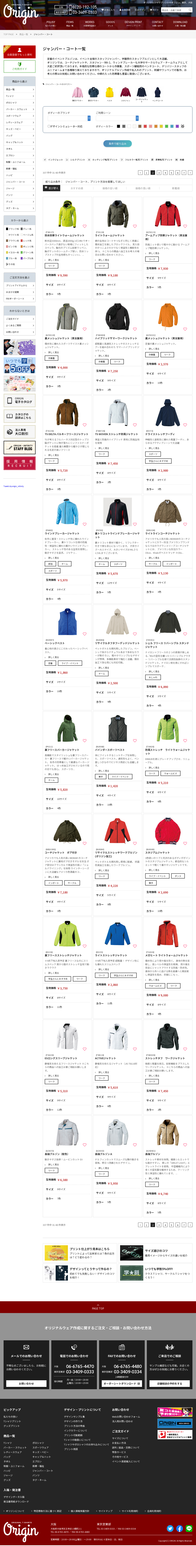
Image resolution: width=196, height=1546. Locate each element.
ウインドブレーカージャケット (67, 532)
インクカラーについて (75, 1430)
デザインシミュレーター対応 (65, 126)
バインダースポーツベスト (117, 748)
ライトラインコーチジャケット (167, 532)
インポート (171, 563)
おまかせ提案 (12, 291)
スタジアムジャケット (167, 851)
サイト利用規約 (130, 1511)
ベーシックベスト (67, 642)
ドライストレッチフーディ (167, 433)
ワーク (51, 265)
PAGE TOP (98, 1308)
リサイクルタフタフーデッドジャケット (117, 642)
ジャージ (10, 188)
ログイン (141, 9)
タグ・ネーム (12, 208)
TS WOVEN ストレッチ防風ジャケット (117, 433)
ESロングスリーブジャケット (67, 1057)
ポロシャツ (11, 102)
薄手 (101, 776)
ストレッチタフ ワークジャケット (167, 1057)
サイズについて (120, 1438)
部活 (50, 563)
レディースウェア (14, 122)
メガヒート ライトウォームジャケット (167, 954)
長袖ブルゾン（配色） (67, 1152)
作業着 (51, 358)
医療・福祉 (11, 168)
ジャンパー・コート (15, 181)
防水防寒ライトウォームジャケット (67, 234)
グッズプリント (12, 1426)
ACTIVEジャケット (117, 1057)
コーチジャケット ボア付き (67, 851)
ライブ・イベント (70, 663)
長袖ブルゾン (167, 1152)
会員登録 (126, 9)
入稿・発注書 (12, 1490)
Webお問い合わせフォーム (126, 1416)
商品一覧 (23, 34)
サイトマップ (105, 1511)
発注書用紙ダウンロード (16, 1501)
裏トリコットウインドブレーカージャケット (117, 534)
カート (156, 9)
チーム (64, 563)
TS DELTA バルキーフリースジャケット (67, 433)
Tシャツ (10, 95)
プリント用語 (71, 1449)
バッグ (9, 135)
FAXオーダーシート (15, 298)
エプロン (10, 155)
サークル (153, 563)
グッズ (9, 201)
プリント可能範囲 (73, 1435)
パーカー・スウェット (16, 109)
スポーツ (153, 453)
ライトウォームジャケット (117, 234)
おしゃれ (153, 677)
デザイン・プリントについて (82, 1409)
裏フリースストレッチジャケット (67, 954)
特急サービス (119, 1452)
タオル (9, 148)
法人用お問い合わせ (122, 1421)
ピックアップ (12, 1409)
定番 (50, 663)
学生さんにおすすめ (158, 460)
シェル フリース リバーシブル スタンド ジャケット (167, 644)
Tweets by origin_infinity (14, 486)
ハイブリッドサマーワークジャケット (117, 337)
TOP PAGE (9, 34)
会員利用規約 (154, 1511)
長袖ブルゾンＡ (117, 1152)
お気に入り (109, 9)
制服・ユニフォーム (15, 161)
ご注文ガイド (12, 318)
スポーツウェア (13, 115)
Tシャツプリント (12, 1421)
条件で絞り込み (117, 143)
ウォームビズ (170, 773)
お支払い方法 (119, 1443)
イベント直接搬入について (126, 1461)
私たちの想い (10, 1416)
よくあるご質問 (13, 325)
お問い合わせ (12, 331)
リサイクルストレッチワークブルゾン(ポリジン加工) (117, 853)
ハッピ (9, 175)
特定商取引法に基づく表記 (47, 1511)
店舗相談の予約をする (169, 1383)
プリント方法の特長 (74, 1426)
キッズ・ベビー (13, 128)
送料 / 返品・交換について (126, 1447)
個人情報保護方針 (80, 1511)
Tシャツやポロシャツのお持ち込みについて (86, 1444)
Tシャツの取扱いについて (77, 1439)
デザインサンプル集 (74, 1416)
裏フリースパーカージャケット (67, 748)
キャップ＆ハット (14, 142)
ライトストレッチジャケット (117, 954)
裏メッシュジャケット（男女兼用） (67, 337)
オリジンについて (15, 1511)
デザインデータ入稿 (14, 1497)
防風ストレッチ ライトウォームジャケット (167, 750)
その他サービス (120, 1456)
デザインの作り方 (73, 1421)
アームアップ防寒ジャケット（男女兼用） (167, 236)
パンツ (9, 194)
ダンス (178, 875)
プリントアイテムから (16, 285)
